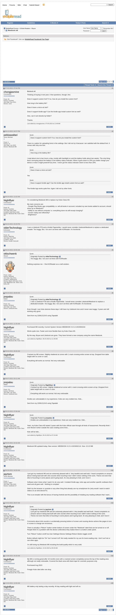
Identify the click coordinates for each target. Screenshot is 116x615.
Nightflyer (9, 200)
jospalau (8, 296)
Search (105, 23)
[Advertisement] (56, 60)
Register (10, 23)
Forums (12, 5)
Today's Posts (81, 23)
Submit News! (34, 5)
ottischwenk (10, 253)
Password (86, 31)
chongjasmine (11, 92)
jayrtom (8, 474)
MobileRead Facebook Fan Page (37, 39)
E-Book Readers (25, 28)
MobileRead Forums (12, 28)
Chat (25, 5)
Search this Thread (104, 85)
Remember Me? (107, 28)
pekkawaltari (11, 135)
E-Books (54, 23)
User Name (86, 28)
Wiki (19, 5)
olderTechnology (13, 227)
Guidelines (31, 23)
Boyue (34, 28)
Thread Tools (89, 85)
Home (5, 5)
